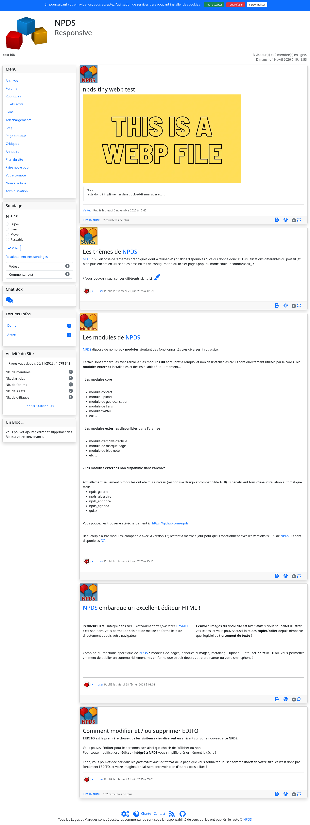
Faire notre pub (17, 167)
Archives (12, 80)
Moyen (15, 234)
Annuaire (12, 151)
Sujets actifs (14, 104)
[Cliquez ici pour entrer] (9, 301)
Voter (13, 248)
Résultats (12, 257)
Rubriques (13, 96)
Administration (17, 191)
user (100, 291)
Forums (11, 88)
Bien (13, 229)
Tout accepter (214, 4)
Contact (159, 813)
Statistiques (45, 406)
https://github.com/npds (170, 523)
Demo (11, 325)
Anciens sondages (34, 257)
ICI (103, 540)
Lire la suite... (92, 220)
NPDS (129, 251)
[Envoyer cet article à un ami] (286, 220)
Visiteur (88, 210)
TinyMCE (182, 626)
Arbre (11, 335)
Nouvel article (16, 183)
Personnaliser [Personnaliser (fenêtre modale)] (257, 4)
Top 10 (30, 406)
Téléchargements (18, 120)
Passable (17, 239)
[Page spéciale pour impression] (277, 220)
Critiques (12, 143)
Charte (146, 813)
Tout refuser (235, 4)
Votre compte (16, 175)
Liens (9, 112)
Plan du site (14, 159)
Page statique (16, 136)
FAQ (9, 128)
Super (14, 224)
